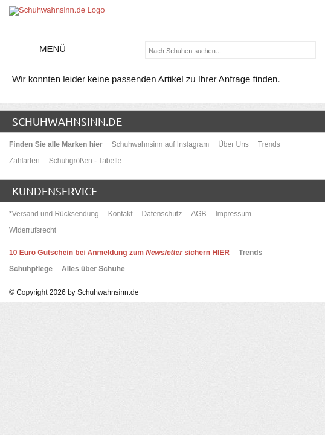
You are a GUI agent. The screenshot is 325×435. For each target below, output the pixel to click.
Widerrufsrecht (32, 230)
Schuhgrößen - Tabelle (85, 160)
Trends (269, 144)
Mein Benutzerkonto (280, 19)
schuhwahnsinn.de (67, 121)
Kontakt (120, 214)
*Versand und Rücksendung (54, 214)
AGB (198, 214)
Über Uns (233, 144)
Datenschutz (161, 214)
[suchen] (306, 49)
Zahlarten (24, 160)
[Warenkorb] (307, 19)
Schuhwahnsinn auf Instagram (160, 144)
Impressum (233, 214)
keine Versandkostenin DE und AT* (235, 303)
